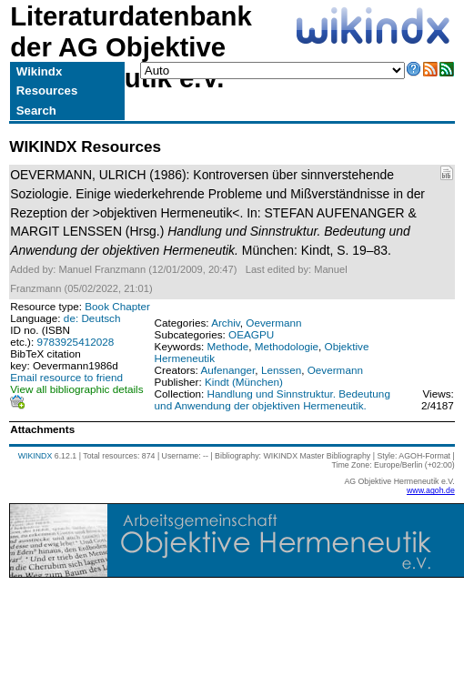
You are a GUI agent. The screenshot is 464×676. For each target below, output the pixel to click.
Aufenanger (227, 370)
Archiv (225, 322)
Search (36, 110)
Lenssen (281, 370)
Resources (46, 90)
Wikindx (39, 71)
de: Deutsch (92, 318)
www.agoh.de (431, 490)
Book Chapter (117, 306)
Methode (228, 346)
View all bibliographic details (76, 389)
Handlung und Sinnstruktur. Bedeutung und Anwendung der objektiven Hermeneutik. (272, 399)
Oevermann (273, 322)
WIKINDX (35, 455)
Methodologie (286, 346)
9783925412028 (76, 342)
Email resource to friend (66, 377)
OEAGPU (251, 334)
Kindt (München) (244, 382)
